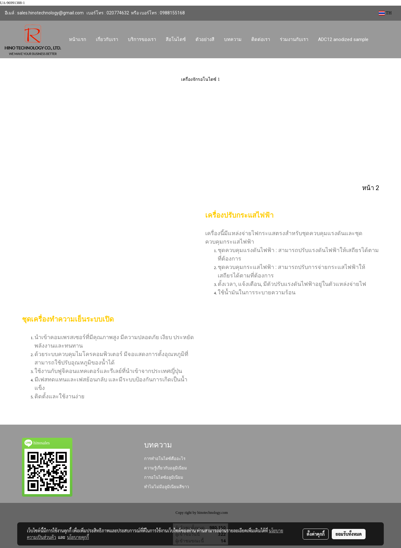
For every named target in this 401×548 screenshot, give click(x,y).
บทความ (233, 39)
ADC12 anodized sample (343, 39)
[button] (379, 39)
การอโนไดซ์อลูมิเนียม (163, 477)
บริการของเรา (142, 39)
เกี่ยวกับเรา (107, 39)
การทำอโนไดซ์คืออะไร (164, 458)
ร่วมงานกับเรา (294, 39)
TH (385, 13)
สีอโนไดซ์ (176, 39)
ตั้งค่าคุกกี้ (316, 534)
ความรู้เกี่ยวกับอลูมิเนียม (165, 468)
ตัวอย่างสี (204, 39)
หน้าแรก (77, 39)
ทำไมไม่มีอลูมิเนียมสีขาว (166, 486)
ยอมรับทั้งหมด (349, 534)
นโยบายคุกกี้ (78, 537)
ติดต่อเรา (260, 39)
